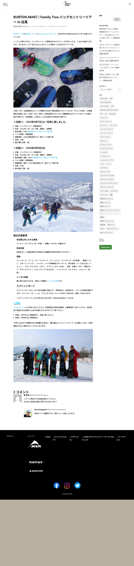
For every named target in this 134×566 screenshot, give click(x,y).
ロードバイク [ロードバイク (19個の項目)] (104, 195)
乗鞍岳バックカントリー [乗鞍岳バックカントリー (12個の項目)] (107, 221)
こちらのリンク (19, 307)
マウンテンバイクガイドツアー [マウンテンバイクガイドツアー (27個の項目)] (109, 183)
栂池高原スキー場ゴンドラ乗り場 (39, 131)
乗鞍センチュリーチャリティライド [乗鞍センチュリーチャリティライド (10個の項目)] (109, 211)
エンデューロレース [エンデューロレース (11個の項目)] (105, 122)
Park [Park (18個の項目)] (101, 114)
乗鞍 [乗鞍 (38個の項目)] (111, 195)
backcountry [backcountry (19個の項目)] (104, 98)
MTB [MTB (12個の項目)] (112, 106)
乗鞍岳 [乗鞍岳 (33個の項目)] (102, 217)
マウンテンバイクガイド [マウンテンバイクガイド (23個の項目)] (107, 179)
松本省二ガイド (31, 33)
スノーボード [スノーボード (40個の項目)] (113, 125)
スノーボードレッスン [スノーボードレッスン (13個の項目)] (106, 133)
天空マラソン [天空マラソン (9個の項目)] (111, 225)
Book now (105, 247)
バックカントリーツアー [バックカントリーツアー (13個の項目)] (107, 160)
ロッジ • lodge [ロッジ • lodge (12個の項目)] (104, 191)
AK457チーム (18, 33)
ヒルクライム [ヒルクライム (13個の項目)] (104, 168)
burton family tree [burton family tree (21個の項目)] (105, 102)
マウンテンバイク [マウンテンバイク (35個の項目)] (105, 172)
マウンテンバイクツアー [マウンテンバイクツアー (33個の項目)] (107, 187)
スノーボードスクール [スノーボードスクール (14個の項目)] (106, 129)
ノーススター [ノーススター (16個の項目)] (104, 152)
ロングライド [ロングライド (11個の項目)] (114, 191)
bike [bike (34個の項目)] (111, 98)
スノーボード (32, 26)
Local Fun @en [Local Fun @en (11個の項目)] (104, 106)
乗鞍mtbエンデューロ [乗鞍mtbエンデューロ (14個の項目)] (106, 199)
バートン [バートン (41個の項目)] (108, 164)
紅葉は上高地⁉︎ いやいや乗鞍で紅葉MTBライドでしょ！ (109, 77)
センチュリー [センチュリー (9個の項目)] (104, 141)
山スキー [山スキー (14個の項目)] (102, 229)
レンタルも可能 (52, 281)
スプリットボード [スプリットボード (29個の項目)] (105, 137)
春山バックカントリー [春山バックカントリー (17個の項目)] (106, 232)
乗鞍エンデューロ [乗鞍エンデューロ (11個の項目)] (105, 203)
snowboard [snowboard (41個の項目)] (112, 114)
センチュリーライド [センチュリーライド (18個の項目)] (105, 145)
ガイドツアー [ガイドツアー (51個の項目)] (104, 125)
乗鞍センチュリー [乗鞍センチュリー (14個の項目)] (105, 206)
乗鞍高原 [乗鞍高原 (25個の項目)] (102, 225)
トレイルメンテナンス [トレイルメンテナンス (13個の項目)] (106, 148)
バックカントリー (42, 26)
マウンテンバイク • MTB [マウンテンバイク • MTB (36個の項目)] (107, 175)
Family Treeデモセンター (48, 33)
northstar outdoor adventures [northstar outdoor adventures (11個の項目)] (109, 110)
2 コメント (64, 26)
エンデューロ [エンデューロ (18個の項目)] (104, 118)
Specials (24, 26)
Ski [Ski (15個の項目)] (106, 114)
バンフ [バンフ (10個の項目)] (102, 164)
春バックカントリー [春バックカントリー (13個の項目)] (113, 229)
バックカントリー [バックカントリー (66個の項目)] (105, 156)
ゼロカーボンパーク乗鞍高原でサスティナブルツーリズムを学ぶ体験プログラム (109, 47)
